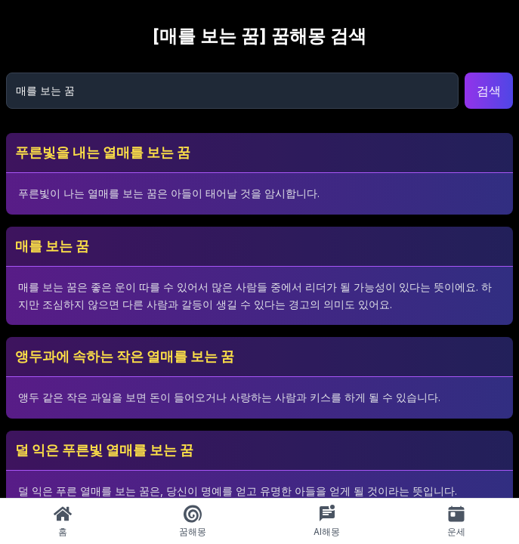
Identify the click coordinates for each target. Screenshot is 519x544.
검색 (489, 90)
